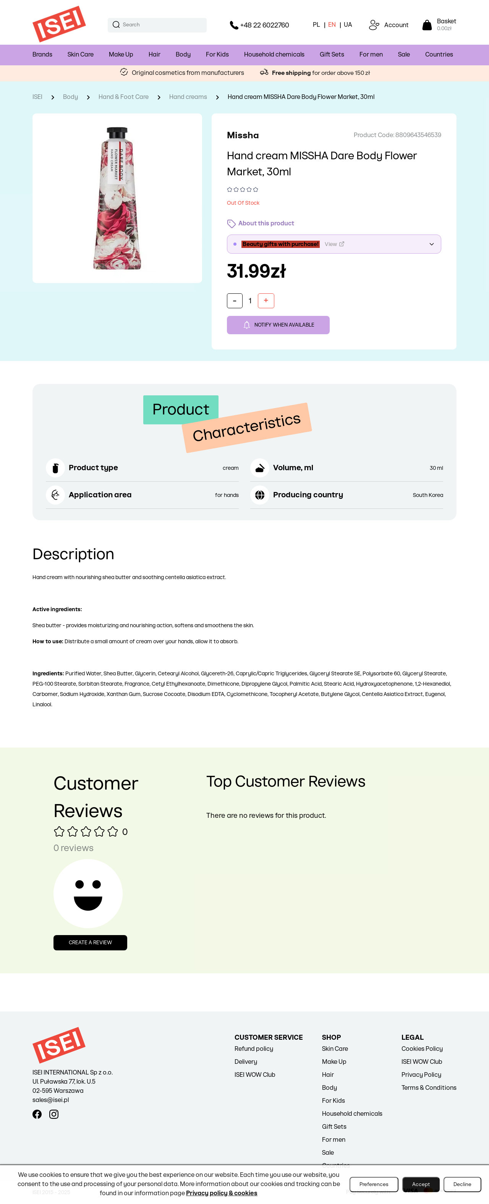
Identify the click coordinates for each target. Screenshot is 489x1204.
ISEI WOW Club (255, 1075)
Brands (42, 54)
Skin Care (81, 54)
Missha (243, 135)
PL (316, 25)
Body (183, 54)
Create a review (90, 943)
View (335, 244)
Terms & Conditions (429, 1088)
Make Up (121, 54)
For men (371, 54)
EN (332, 25)
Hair (154, 54)
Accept (421, 1184)
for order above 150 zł (321, 73)
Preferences (374, 1184)
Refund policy (254, 1049)
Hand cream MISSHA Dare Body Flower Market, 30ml (301, 97)
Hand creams (188, 97)
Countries (439, 54)
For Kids (217, 54)
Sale (404, 54)
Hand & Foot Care (124, 97)
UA (348, 25)
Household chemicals (274, 54)
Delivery (246, 1062)
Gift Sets (332, 54)
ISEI (37, 97)
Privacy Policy (421, 1075)
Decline (462, 1184)
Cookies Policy (422, 1049)
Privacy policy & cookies (221, 1193)
